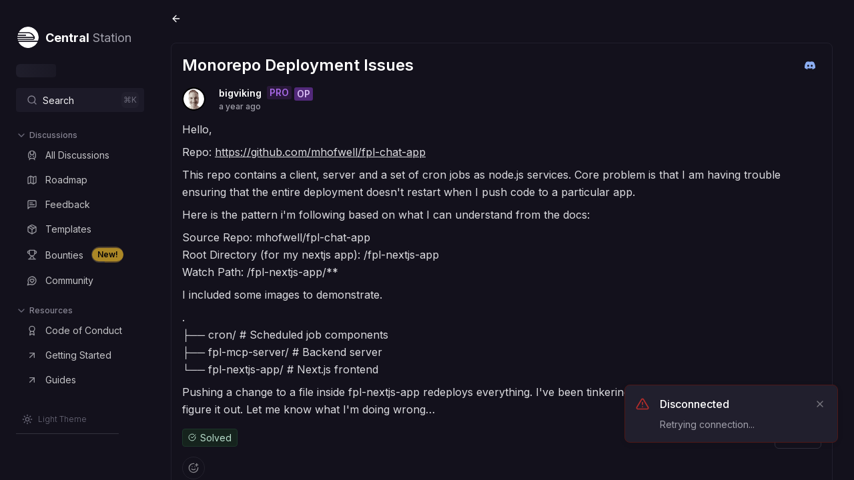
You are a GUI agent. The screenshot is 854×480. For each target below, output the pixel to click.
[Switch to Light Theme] (54, 419)
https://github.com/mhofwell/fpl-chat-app (320, 152)
